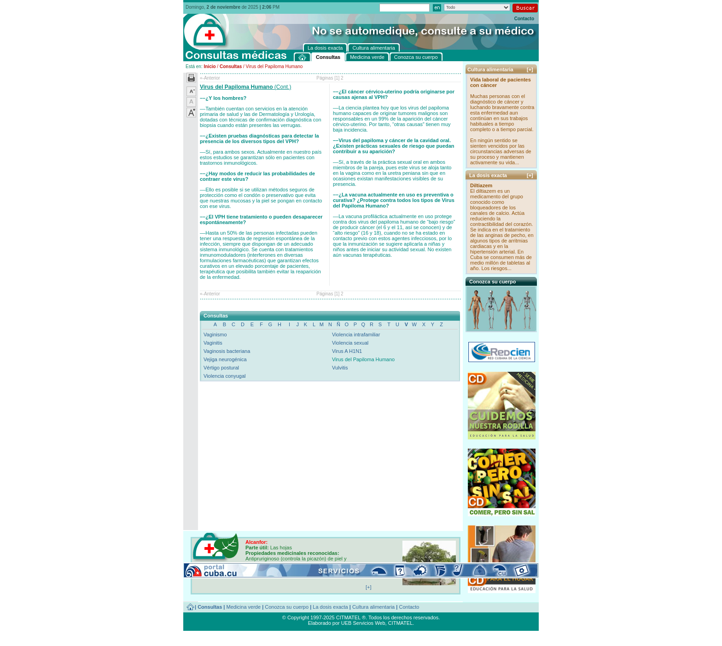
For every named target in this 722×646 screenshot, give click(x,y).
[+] (530, 69)
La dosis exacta (330, 607)
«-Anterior (210, 78)
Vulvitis (340, 367)
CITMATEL (400, 623)
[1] (336, 78)
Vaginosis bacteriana (227, 351)
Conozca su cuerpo (287, 607)
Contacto (524, 18)
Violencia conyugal (225, 376)
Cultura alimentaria (373, 607)
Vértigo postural (221, 367)
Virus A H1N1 (347, 351)
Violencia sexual (350, 343)
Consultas (231, 66)
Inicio (209, 66)
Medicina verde (244, 607)
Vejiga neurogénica (225, 359)
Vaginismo (215, 334)
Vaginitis (213, 343)
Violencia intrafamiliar (356, 334)
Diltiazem (481, 185)
